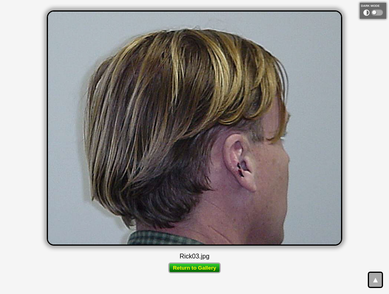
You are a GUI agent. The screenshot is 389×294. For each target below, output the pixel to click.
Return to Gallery (194, 268)
